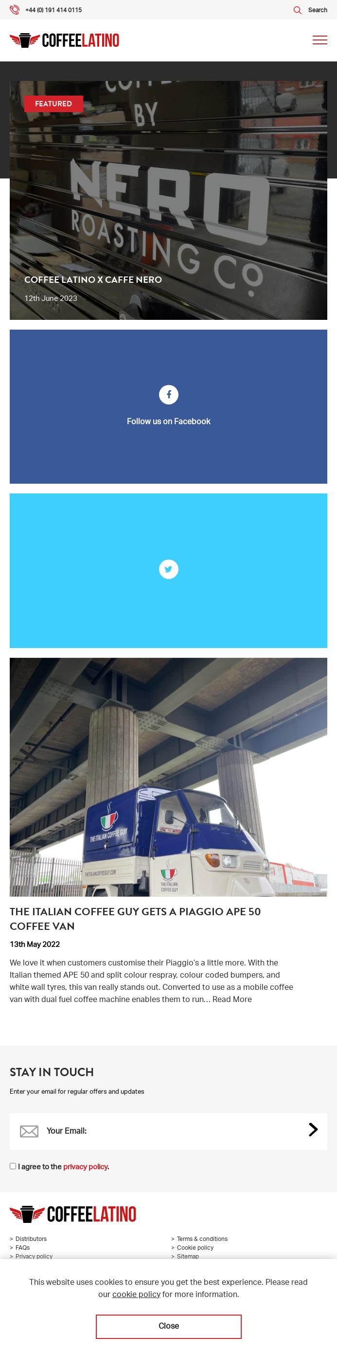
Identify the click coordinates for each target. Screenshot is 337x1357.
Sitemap (188, 1257)
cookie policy (136, 1295)
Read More (232, 1000)
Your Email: (67, 1132)
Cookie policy (195, 1248)
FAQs (23, 1248)
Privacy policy (34, 1257)
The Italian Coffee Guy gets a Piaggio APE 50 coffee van (135, 919)
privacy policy (85, 1167)
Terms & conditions (202, 1239)
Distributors (31, 1239)
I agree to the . (63, 1167)
